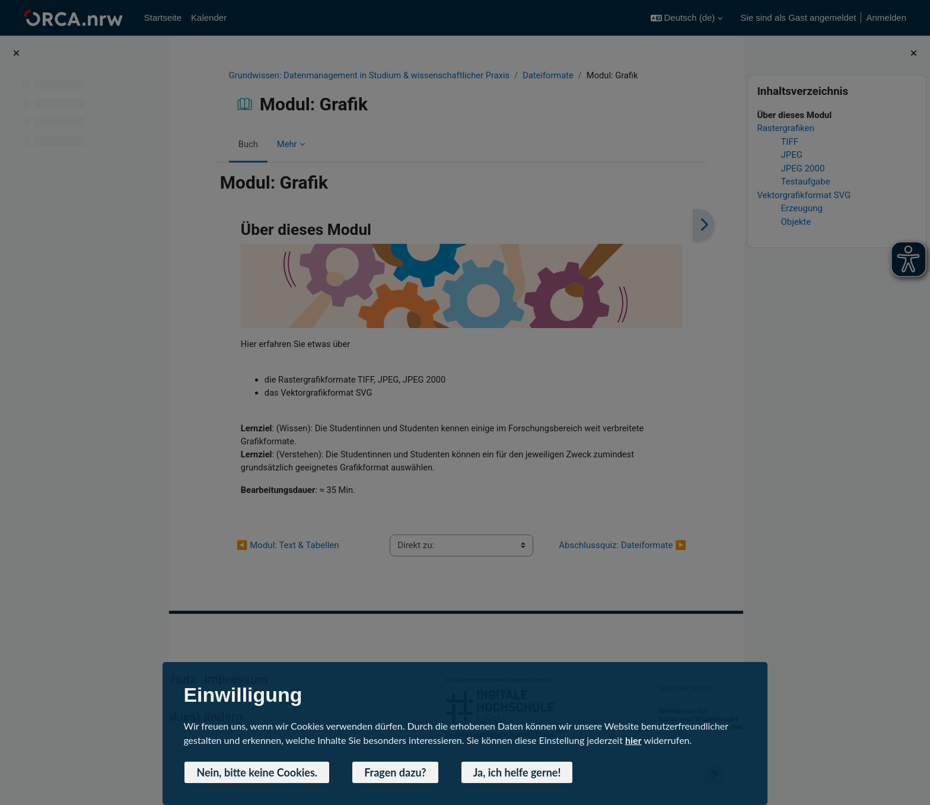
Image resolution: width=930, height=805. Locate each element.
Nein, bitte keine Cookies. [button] (256, 772)
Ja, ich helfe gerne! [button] (517, 772)
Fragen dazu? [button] (395, 772)
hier (633, 740)
